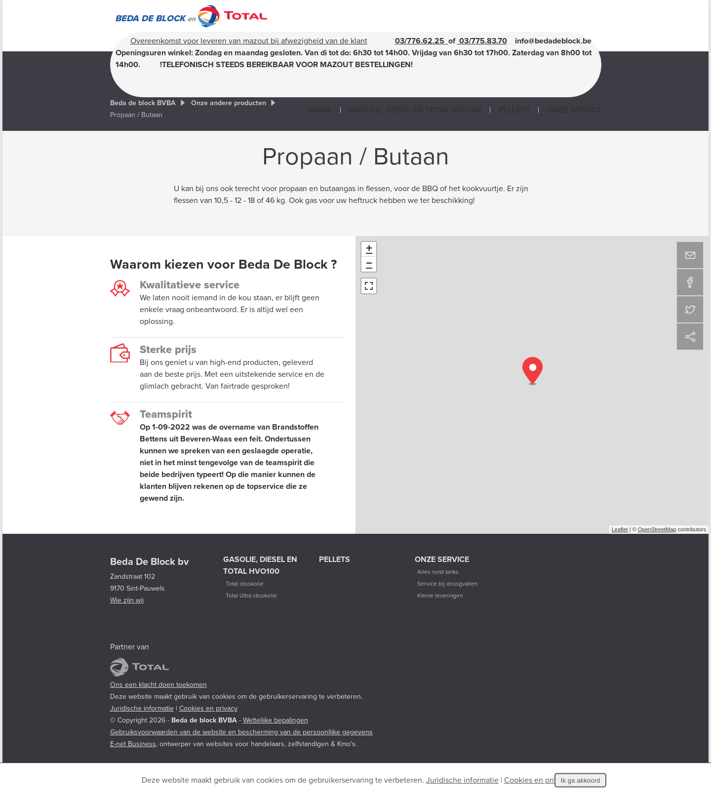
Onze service (574, 110)
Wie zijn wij (127, 600)
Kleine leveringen (440, 595)
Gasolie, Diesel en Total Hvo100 (415, 110)
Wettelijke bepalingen (275, 720)
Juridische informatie (142, 708)
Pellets (514, 110)
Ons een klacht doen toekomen (158, 684)
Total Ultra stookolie (251, 595)
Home (320, 110)
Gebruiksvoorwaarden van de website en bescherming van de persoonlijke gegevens (241, 732)
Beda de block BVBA (143, 103)
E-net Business (133, 744)
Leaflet (620, 529)
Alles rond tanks (438, 571)
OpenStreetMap (657, 529)
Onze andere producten (228, 103)
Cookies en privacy (208, 708)
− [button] (369, 264)
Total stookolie (245, 583)
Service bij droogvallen (447, 583)
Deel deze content (690, 336)
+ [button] (369, 249)
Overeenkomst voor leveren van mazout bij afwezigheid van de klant (248, 41)
